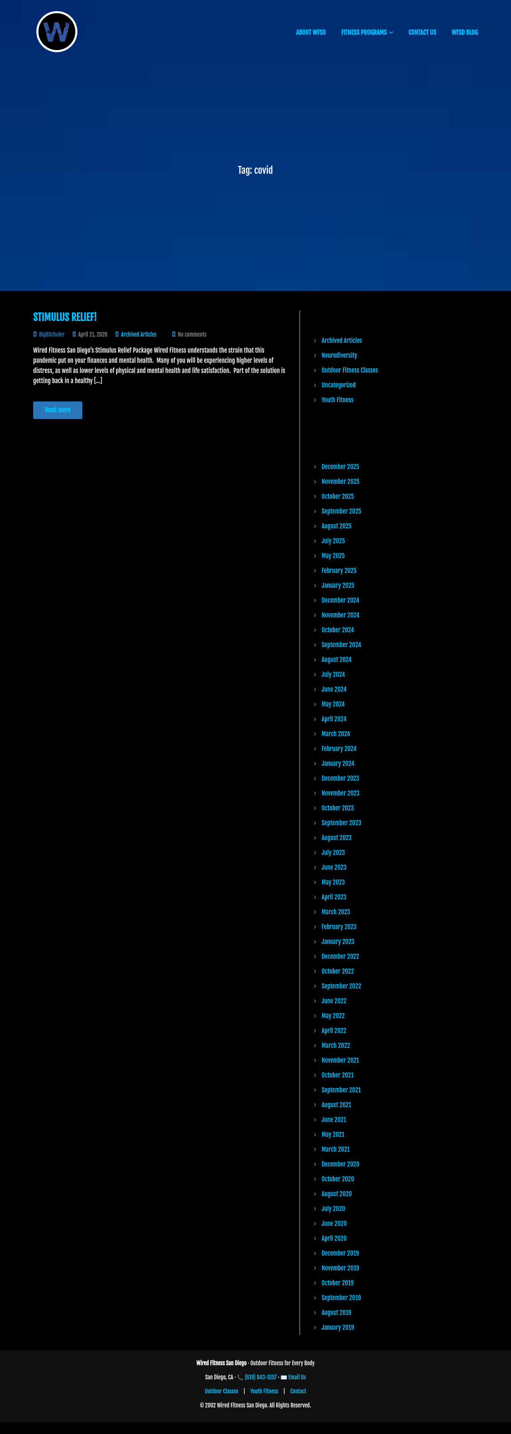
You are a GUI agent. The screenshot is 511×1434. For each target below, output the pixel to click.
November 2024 (341, 615)
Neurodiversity (339, 355)
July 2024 (333, 674)
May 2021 (333, 1134)
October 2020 (338, 1179)
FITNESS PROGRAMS (364, 32)
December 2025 (340, 467)
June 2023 (334, 867)
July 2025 (333, 541)
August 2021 (336, 1105)
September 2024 (342, 645)
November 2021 (340, 1060)
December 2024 (340, 600)
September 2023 (341, 823)
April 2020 (334, 1238)
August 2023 (337, 838)
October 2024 (338, 630)
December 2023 (340, 778)
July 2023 (333, 852)
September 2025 (341, 511)
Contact (298, 1391)
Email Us (297, 1377)
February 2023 (339, 927)
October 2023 (338, 808)
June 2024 (334, 689)
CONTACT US (422, 32)
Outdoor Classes (221, 1391)
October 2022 (338, 971)
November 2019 (340, 1268)
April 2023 (334, 897)
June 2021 (334, 1120)
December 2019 (340, 1253)
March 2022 (336, 1045)
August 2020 (337, 1194)
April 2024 (334, 719)
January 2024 (338, 763)
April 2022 (334, 1030)
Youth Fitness (338, 400)
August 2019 (336, 1312)
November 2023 (341, 793)
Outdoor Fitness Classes (350, 370)
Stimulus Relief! (65, 317)
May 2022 (333, 1016)
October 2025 (338, 496)
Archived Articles (138, 334)
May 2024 (333, 704)
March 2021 (336, 1149)
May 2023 (333, 882)
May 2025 (333, 556)
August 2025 (337, 526)
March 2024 (336, 734)
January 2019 (338, 1327)
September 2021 (341, 1090)
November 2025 (341, 481)
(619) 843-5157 (261, 1377)
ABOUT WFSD (311, 32)
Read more (58, 410)
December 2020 (341, 1164)
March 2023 (336, 912)
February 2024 (339, 749)
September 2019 (341, 1298)
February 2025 (339, 570)
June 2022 (334, 1001)
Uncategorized (339, 385)
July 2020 (333, 1209)
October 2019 (338, 1283)
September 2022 (341, 986)
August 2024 (337, 659)
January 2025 (338, 585)
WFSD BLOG (465, 32)
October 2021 (338, 1075)
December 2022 (340, 956)
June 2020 (334, 1223)
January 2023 (338, 941)
